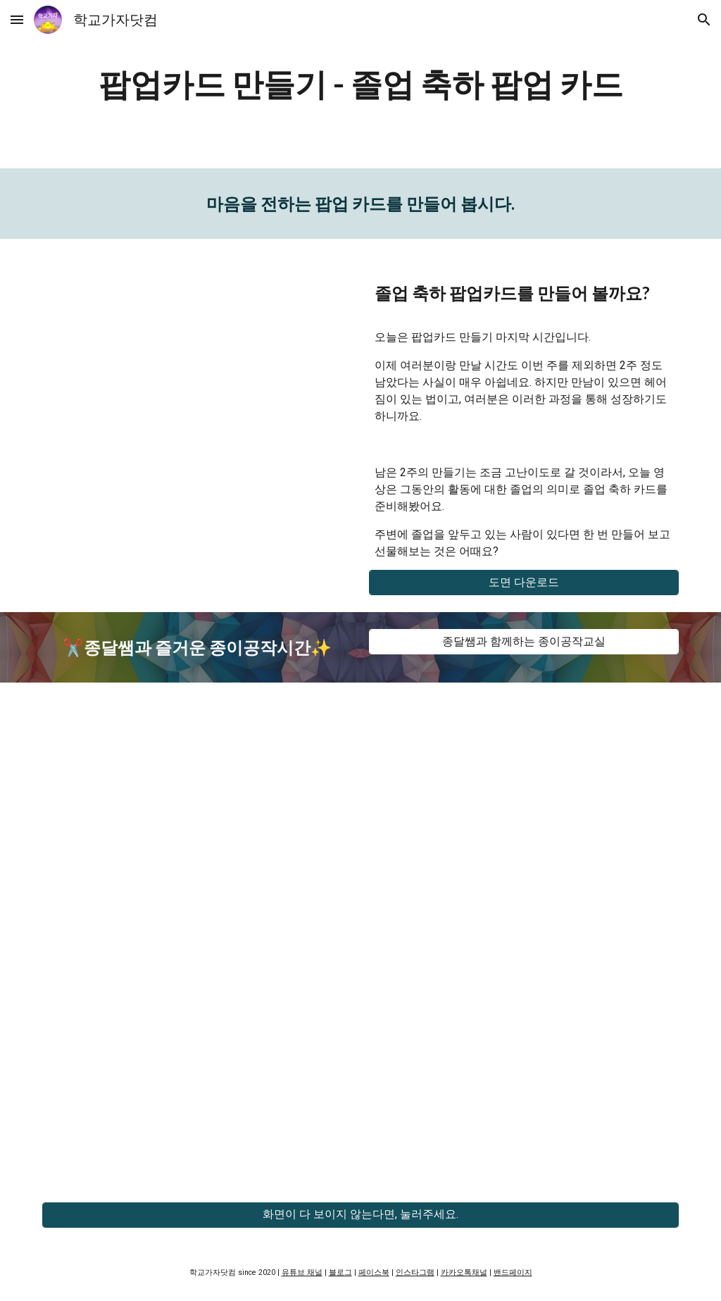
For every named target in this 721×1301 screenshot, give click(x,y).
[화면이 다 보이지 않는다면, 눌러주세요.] (361, 1214)
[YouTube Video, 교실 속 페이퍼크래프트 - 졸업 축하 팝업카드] (197, 361)
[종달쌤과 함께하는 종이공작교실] (524, 642)
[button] (17, 19)
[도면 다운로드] (524, 583)
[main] (360, 84)
